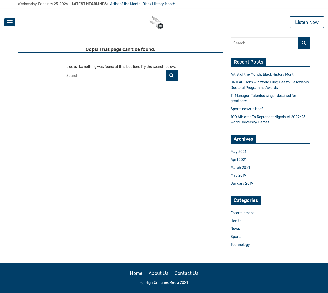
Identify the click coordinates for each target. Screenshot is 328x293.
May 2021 (238, 152)
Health (236, 221)
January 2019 (242, 183)
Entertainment (242, 213)
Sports (236, 237)
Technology (240, 245)
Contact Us (186, 273)
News (235, 229)
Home (136, 273)
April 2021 (239, 160)
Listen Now (307, 22)
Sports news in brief (247, 109)
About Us (158, 273)
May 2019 (238, 175)
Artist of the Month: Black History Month (142, 4)
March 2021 (240, 167)
